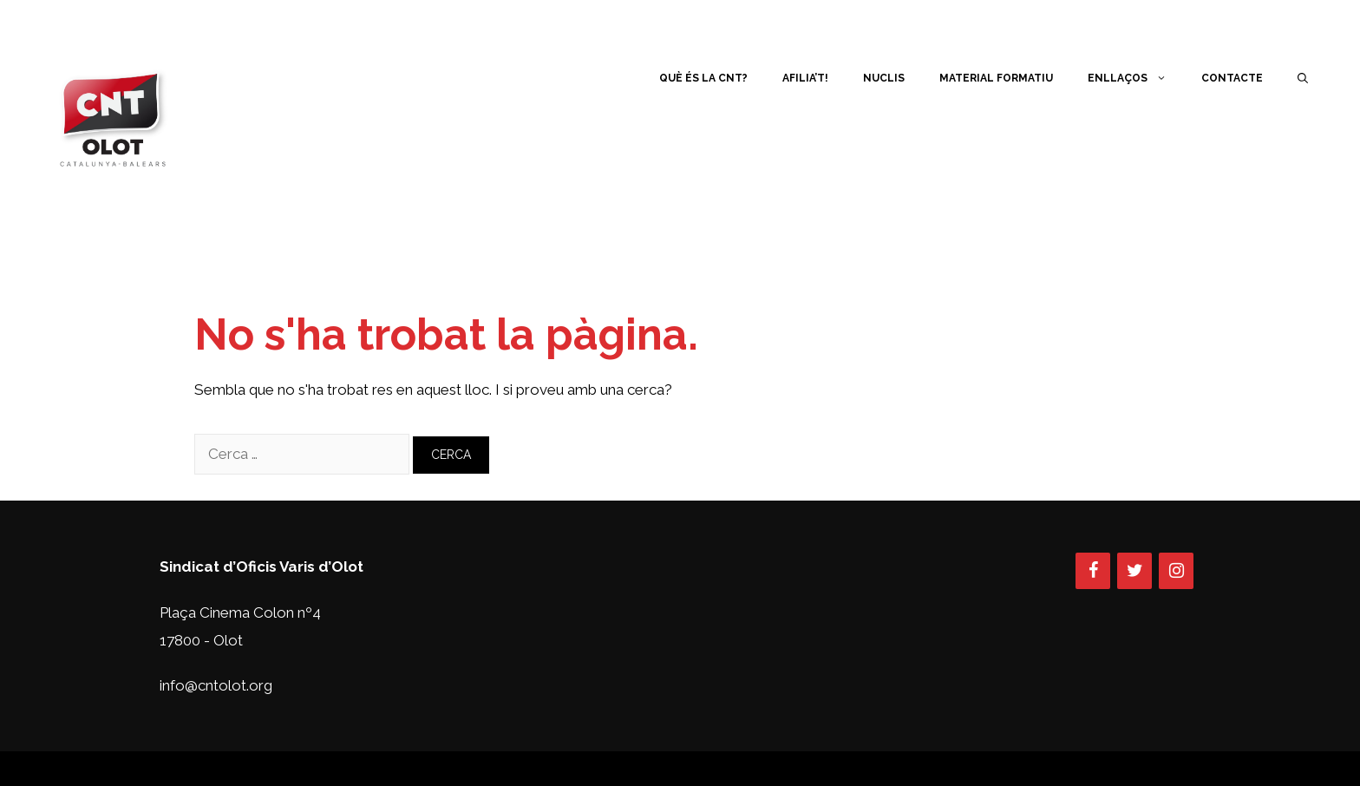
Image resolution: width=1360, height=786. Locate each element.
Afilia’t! (805, 78)
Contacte (1232, 78)
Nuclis (884, 78)
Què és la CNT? (703, 78)
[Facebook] (1093, 571)
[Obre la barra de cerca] (1302, 78)
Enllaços (1136, 78)
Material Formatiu (996, 78)
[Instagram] (1176, 571)
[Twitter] (1134, 571)
